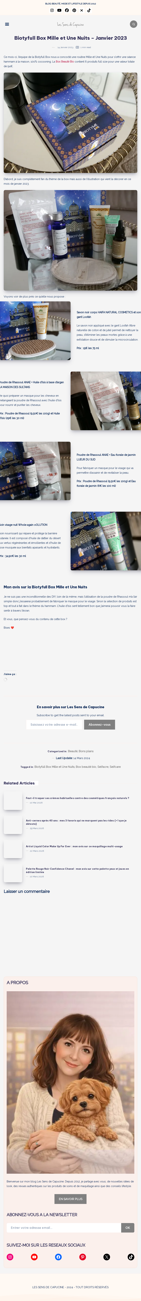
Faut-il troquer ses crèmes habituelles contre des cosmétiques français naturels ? (77, 798)
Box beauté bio (86, 767)
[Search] (133, 24)
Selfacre (102, 767)
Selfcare (115, 767)
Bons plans (86, 751)
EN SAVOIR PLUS (70, 1199)
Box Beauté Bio (65, 61)
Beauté (72, 751)
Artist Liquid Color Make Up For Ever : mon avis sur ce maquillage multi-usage (74, 846)
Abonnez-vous (100, 724)
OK (127, 1228)
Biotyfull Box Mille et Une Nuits (54, 767)
